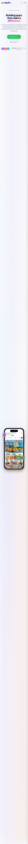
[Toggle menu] (25, 2)
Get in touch (14, 42)
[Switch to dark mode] (22, 2)
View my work (14, 36)
